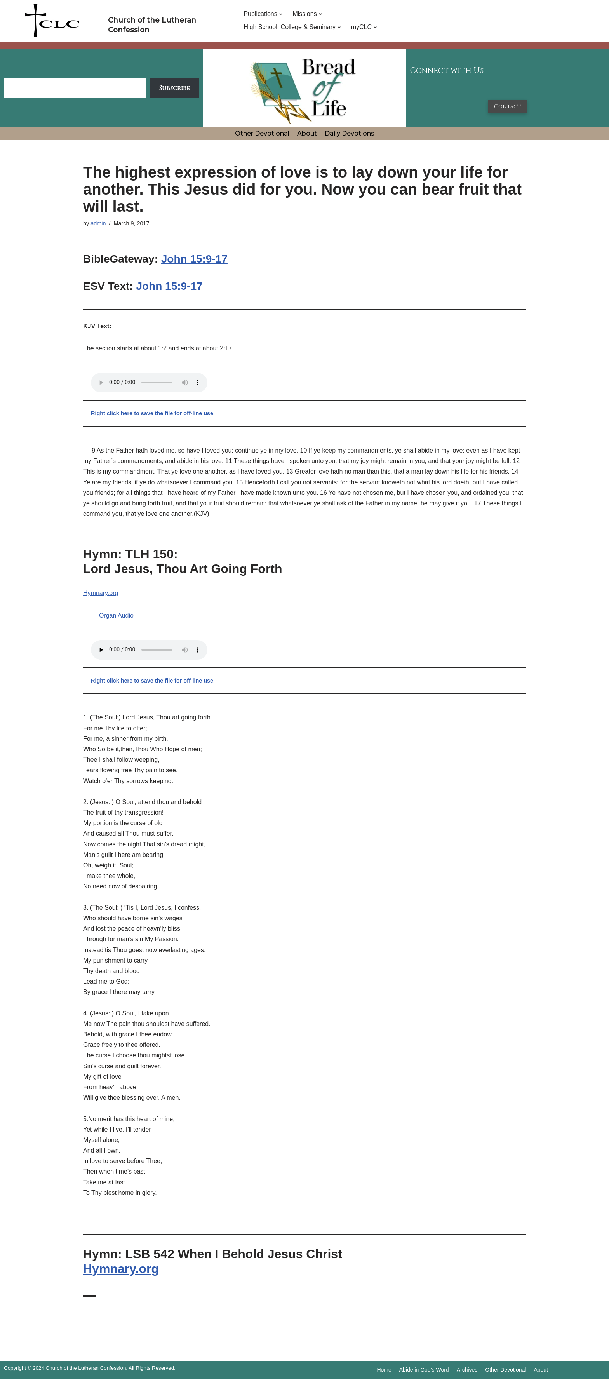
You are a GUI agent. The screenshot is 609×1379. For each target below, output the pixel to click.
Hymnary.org (100, 593)
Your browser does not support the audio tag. (149, 382)
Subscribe (174, 88)
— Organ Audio (111, 615)
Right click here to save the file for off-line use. (153, 413)
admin (98, 223)
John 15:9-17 (194, 259)
